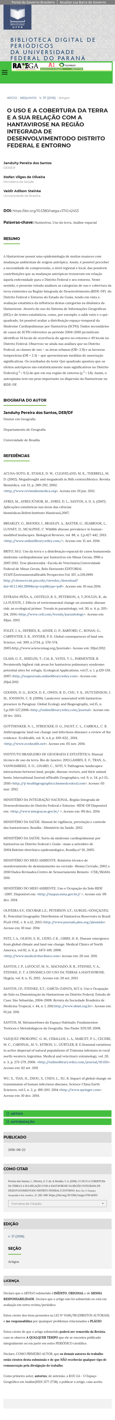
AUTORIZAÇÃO (22, 1122)
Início (12, 98)
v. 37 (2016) (47, 98)
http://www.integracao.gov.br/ (35, 811)
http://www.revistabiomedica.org (30, 491)
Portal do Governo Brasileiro (33, 2)
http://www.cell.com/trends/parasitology (51, 614)
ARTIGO (16, 1113)
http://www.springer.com (80, 1090)
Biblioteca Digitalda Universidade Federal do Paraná (53, 49)
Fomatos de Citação (26, 1203)
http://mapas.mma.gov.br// (60, 894)
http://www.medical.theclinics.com (32, 956)
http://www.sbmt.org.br (72, 1006)
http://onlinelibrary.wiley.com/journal (60, 710)
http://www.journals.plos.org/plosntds (74, 922)
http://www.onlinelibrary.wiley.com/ (33, 541)
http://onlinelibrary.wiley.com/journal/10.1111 (73, 1062)
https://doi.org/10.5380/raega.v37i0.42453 (46, 211)
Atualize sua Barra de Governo (83, 2)
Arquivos (28, 98)
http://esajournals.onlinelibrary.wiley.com (45, 676)
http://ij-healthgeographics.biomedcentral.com (49, 783)
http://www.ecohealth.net (25, 744)
